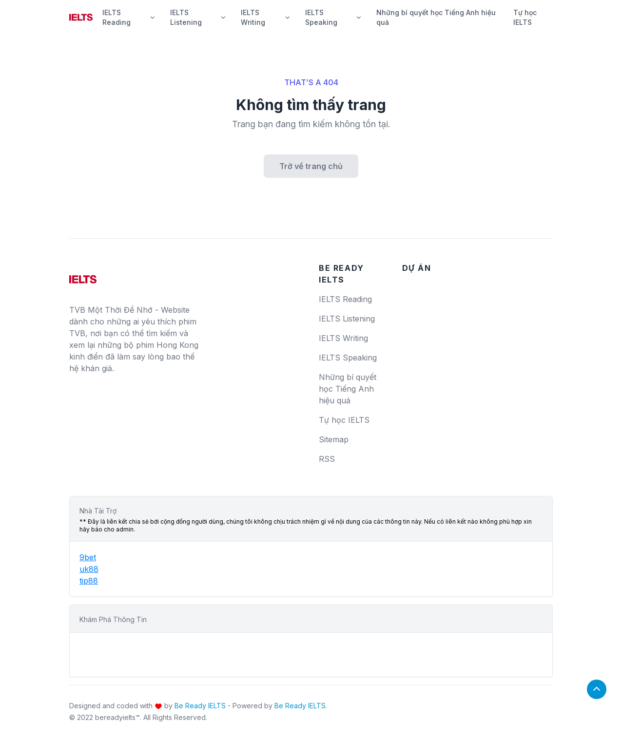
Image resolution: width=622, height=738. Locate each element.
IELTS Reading (128, 17)
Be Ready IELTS (200, 705)
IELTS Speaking (333, 17)
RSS (327, 459)
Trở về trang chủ (311, 166)
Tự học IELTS (525, 17)
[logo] (83, 275)
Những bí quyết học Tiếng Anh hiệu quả (436, 17)
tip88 (88, 581)
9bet (87, 557)
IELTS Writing (265, 17)
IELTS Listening (197, 17)
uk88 (88, 569)
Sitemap (334, 439)
